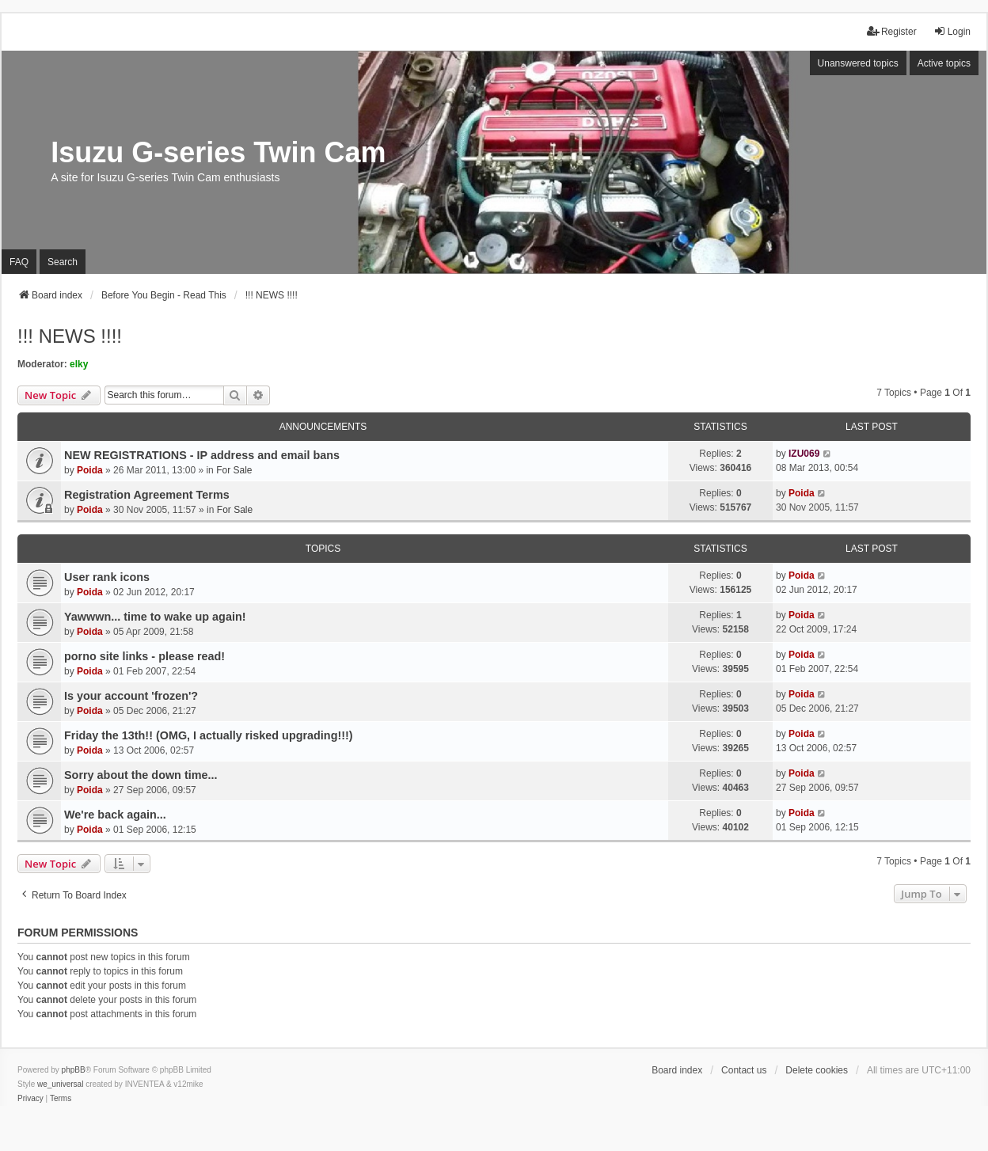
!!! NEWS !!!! (69, 336)
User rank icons (107, 577)
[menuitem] (30, 1099)
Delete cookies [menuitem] (816, 1070)
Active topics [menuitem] (944, 63)
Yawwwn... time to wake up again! (155, 616)
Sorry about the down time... (141, 775)
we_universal (60, 1084)
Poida (90, 470)
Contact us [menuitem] (743, 1070)
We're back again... (115, 814)
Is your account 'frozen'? (131, 695)
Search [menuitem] (63, 262)
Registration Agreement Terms (147, 494)
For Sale (234, 470)
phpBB (74, 1070)
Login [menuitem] (952, 31)
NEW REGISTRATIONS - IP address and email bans (202, 455)
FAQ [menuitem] (19, 262)
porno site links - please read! (144, 656)
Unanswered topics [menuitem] (858, 63)
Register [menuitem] (892, 31)
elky (79, 364)
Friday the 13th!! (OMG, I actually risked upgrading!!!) (208, 735)
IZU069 (803, 453)
